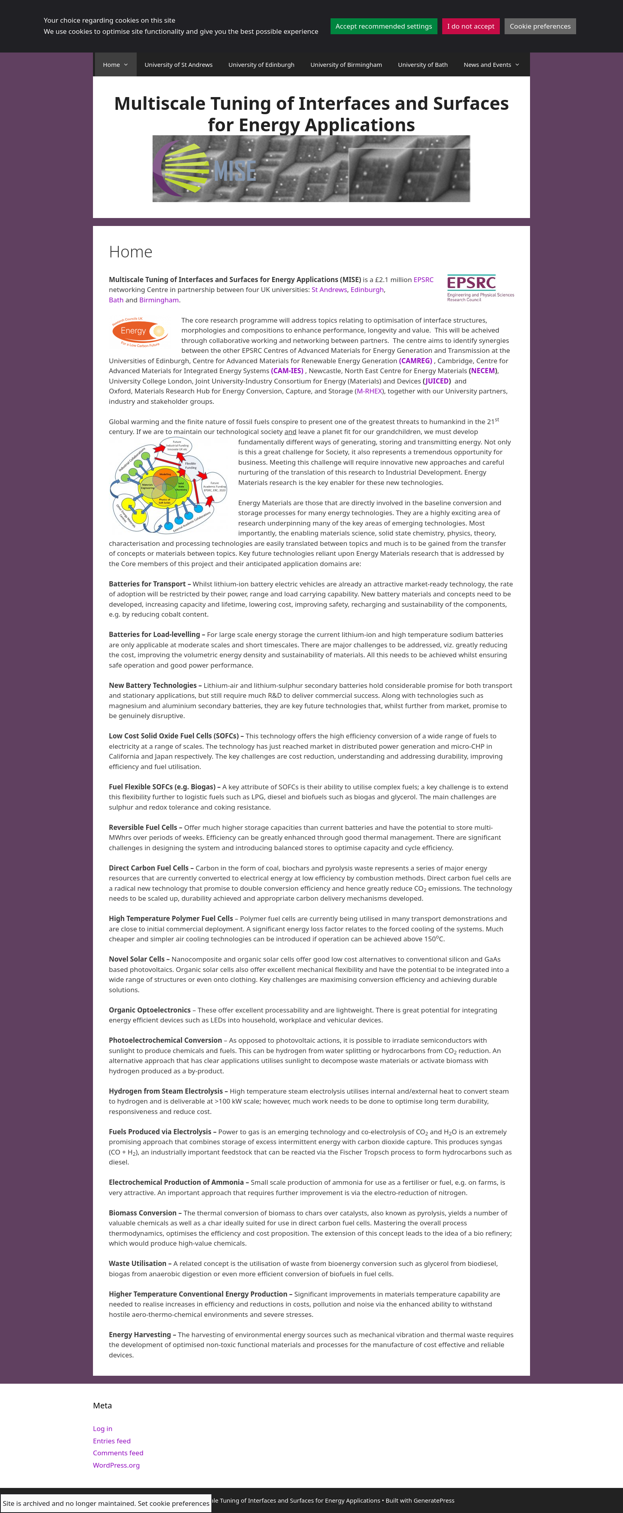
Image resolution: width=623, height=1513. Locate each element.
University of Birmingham (346, 64)
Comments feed (118, 1452)
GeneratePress (434, 1500)
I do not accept (471, 26)
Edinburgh (367, 289)
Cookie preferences (540, 26)
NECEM (483, 370)
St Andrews (329, 289)
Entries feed (112, 1440)
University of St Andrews (179, 64)
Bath (116, 299)
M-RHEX (369, 390)
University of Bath (423, 64)
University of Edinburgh (261, 64)
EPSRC (423, 279)
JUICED (437, 381)
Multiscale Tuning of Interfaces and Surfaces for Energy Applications (311, 113)
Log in (102, 1428)
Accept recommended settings (384, 26)
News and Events (496, 64)
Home (120, 64)
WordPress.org (116, 1465)
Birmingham (159, 299)
